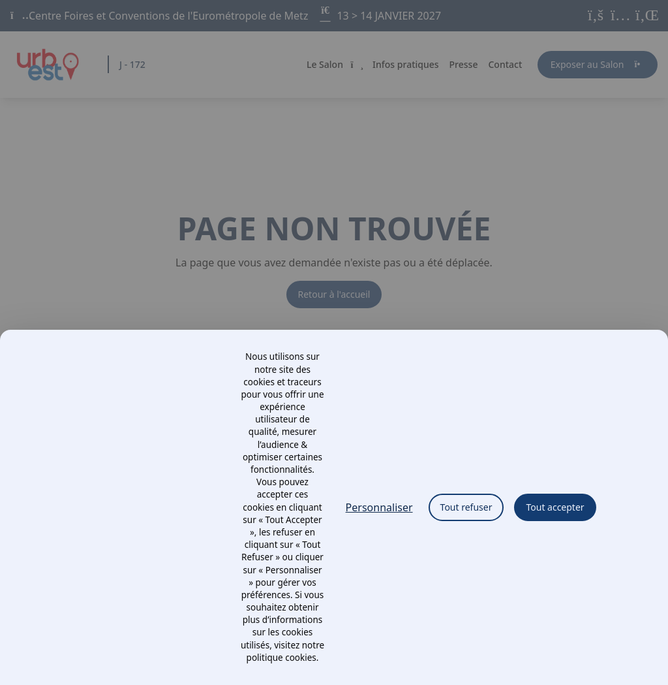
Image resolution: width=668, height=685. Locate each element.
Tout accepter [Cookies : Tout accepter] (555, 507)
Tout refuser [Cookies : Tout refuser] (466, 507)
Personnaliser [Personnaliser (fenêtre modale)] (379, 507)
